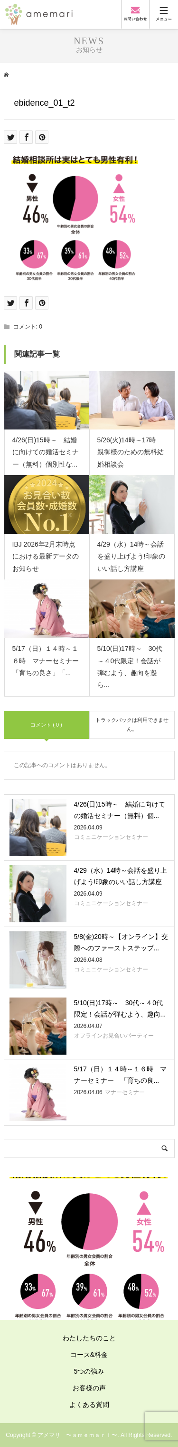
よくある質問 (89, 1404)
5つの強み (89, 1371)
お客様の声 (89, 1388)
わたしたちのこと (89, 1338)
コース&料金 (89, 1354)
